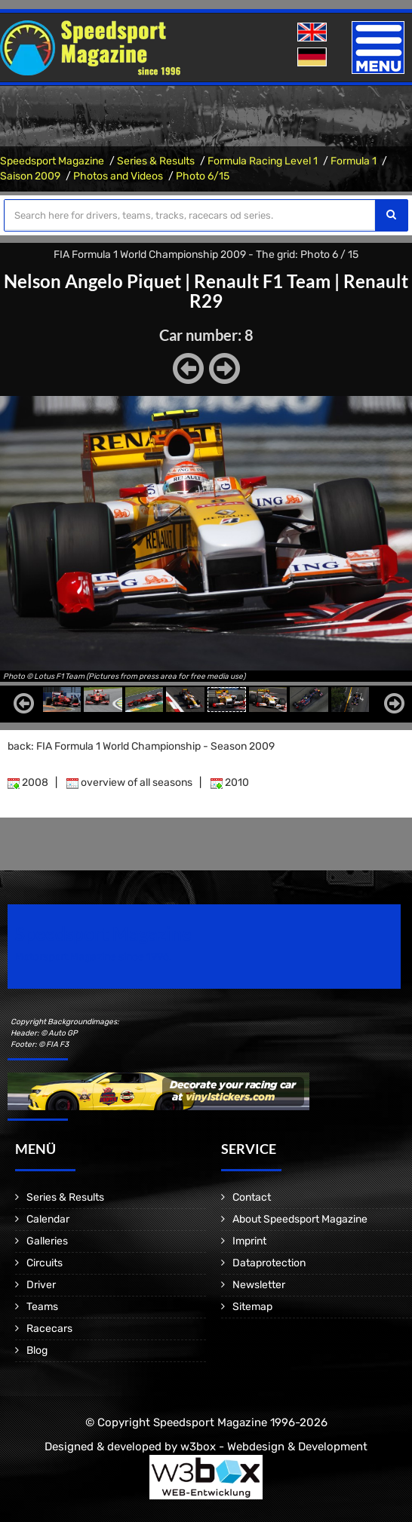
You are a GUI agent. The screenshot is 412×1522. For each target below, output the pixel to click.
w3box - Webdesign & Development (273, 1446)
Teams (42, 1306)
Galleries (47, 1241)
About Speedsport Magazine (299, 1219)
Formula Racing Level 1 (263, 161)
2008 (28, 782)
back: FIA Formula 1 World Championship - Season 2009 (141, 746)
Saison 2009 (30, 176)
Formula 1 (354, 161)
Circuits (44, 1263)
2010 (230, 782)
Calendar (47, 1219)
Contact (251, 1197)
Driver (41, 1284)
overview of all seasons (129, 782)
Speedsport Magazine (52, 161)
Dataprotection (269, 1263)
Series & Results (156, 161)
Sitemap (252, 1306)
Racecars (49, 1328)
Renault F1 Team (262, 281)
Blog (37, 1350)
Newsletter (258, 1284)
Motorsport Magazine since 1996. (93, 956)
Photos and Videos (118, 176)
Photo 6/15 (202, 176)
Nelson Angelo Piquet (92, 281)
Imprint (249, 1241)
